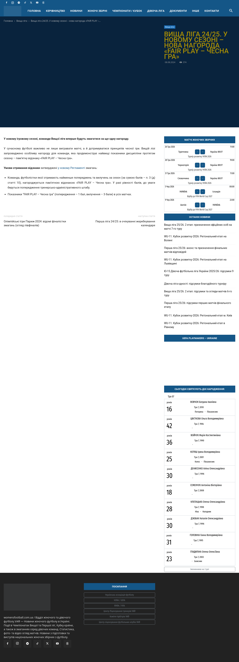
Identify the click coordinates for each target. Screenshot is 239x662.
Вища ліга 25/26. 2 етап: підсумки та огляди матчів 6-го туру (198, 293)
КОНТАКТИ (211, 11)
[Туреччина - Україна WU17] (199, 151)
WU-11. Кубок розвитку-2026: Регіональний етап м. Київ (198, 315)
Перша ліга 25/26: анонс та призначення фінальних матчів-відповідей (195, 249)
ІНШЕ (195, 11)
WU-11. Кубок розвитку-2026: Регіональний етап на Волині (195, 238)
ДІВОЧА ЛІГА (155, 11)
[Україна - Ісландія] (199, 191)
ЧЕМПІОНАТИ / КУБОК (127, 11)
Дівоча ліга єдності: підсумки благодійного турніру (195, 283)
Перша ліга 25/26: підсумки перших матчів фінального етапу (197, 304)
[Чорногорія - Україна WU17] (199, 165)
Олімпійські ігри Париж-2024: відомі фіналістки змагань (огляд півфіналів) (35, 223)
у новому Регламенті (71, 168)
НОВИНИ (76, 11)
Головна (8, 20)
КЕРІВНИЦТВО (55, 11)
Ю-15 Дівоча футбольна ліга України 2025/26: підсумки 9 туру (199, 273)
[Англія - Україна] (199, 205)
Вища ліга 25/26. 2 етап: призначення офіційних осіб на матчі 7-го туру (198, 226)
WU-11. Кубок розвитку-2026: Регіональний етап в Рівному (194, 325)
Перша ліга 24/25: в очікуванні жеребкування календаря (125, 223)
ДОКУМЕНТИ (178, 11)
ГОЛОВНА (34, 11)
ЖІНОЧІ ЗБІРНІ (97, 11)
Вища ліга (21, 20)
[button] (230, 11)
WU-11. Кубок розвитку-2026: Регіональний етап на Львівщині (195, 261)
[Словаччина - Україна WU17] (199, 178)
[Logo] (14, 11)
